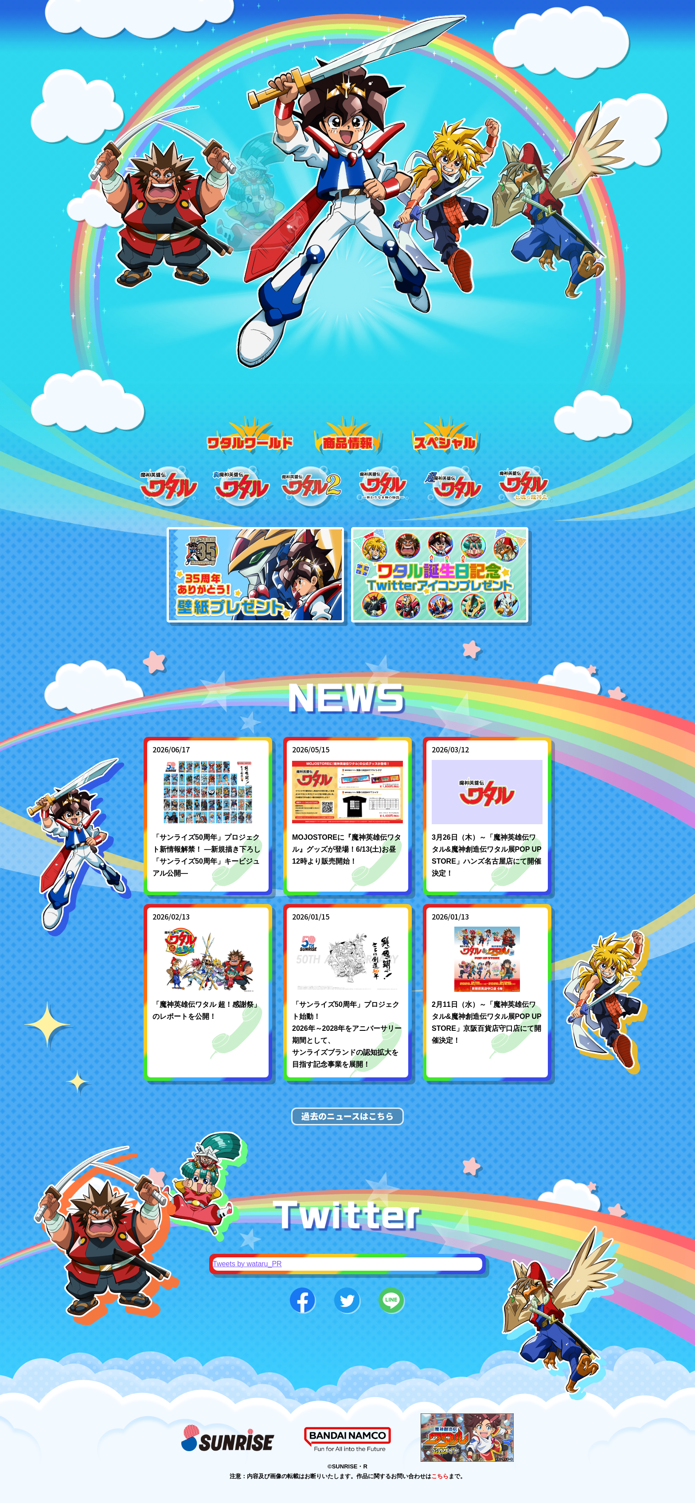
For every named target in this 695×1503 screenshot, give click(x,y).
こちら (440, 1476)
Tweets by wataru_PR (247, 1264)
